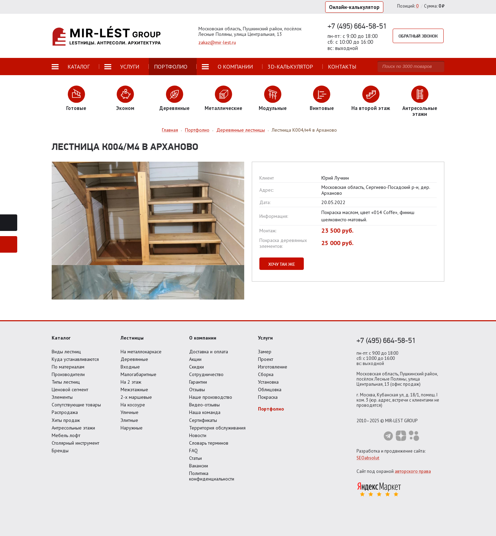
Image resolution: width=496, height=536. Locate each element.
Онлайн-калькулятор (354, 7)
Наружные (132, 428)
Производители (68, 374)
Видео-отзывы (204, 405)
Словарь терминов (208, 443)
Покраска (268, 397)
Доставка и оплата (208, 351)
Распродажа (65, 412)
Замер (264, 351)
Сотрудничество (206, 374)
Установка (268, 382)
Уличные (129, 412)
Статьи (195, 458)
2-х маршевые (136, 397)
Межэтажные (134, 389)
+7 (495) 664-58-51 (357, 25)
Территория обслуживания (217, 428)
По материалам (68, 367)
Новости (197, 435)
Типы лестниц (66, 382)
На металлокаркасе (141, 351)
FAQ (193, 450)
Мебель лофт (66, 435)
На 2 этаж (131, 382)
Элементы (62, 397)
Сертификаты (203, 420)
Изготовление (272, 367)
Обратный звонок (418, 36)
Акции (195, 359)
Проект (265, 359)
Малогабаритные (138, 374)
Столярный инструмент (75, 443)
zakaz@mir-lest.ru (217, 42)
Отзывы (197, 389)
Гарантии (198, 382)
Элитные (129, 420)
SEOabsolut (367, 458)
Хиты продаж (66, 420)
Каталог (61, 338)
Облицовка (269, 389)
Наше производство (210, 397)
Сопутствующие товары (76, 405)
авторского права (413, 471)
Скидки (196, 367)
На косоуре (133, 405)
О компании (202, 338)
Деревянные (134, 359)
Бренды (60, 450)
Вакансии (198, 466)
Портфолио (271, 409)
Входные (130, 367)
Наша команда (204, 412)
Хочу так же (281, 264)
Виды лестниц (66, 351)
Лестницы (132, 338)
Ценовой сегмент (70, 389)
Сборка (265, 374)
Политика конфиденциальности (211, 476)
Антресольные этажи (73, 428)
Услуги (265, 338)
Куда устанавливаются (75, 359)
